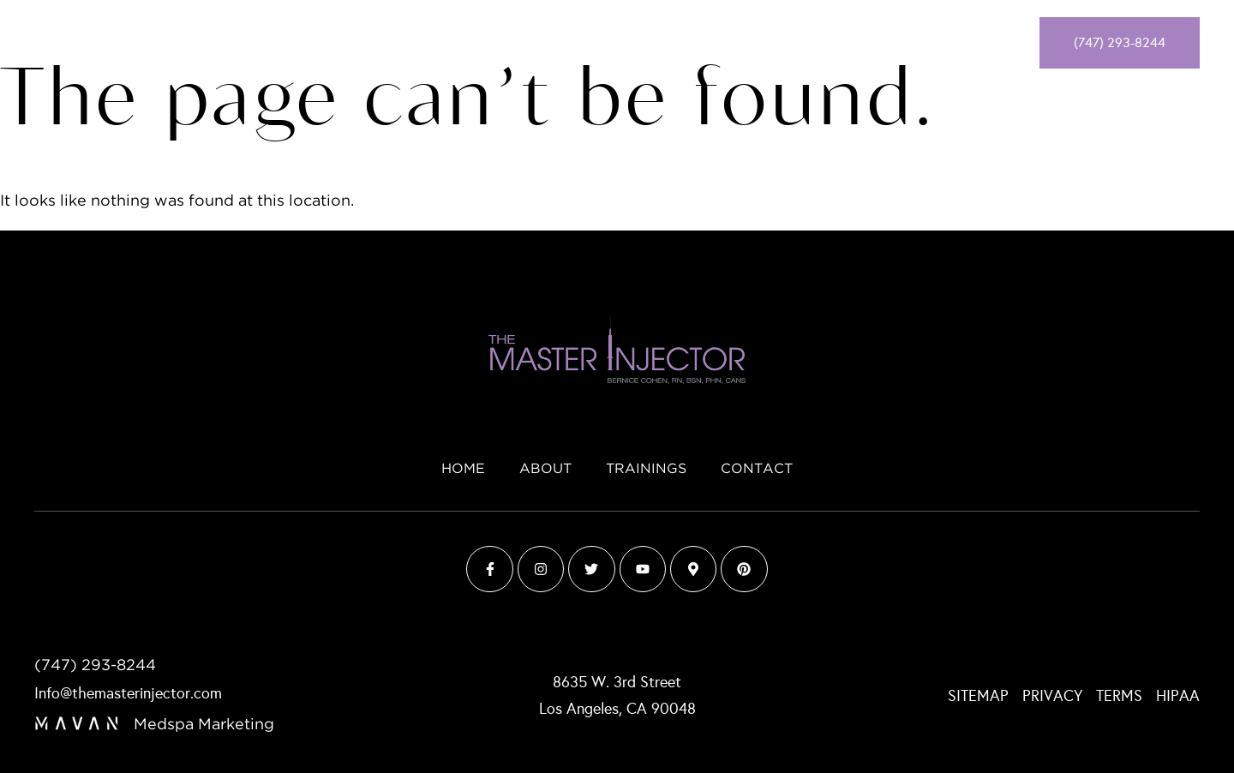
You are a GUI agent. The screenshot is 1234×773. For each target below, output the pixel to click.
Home (494, 42)
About (557, 42)
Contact (728, 42)
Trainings (637, 42)
